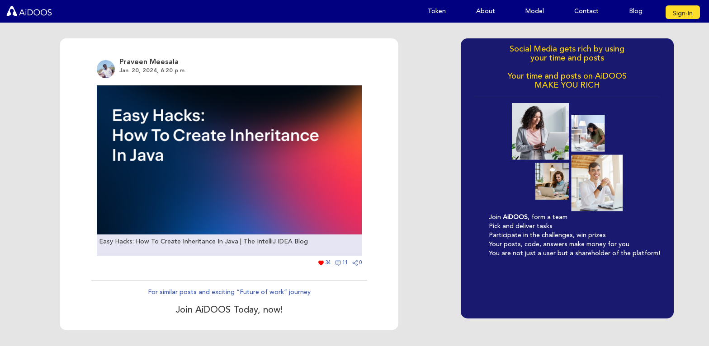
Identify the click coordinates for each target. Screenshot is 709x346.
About (485, 11)
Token (437, 11)
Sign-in (683, 13)
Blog (636, 11)
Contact (586, 11)
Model (534, 11)
